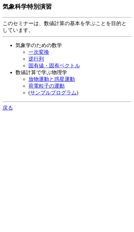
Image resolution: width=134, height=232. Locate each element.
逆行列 (36, 59)
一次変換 (38, 52)
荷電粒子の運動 (46, 86)
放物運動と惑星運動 (51, 79)
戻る (8, 108)
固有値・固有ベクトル (54, 65)
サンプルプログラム (53, 92)
